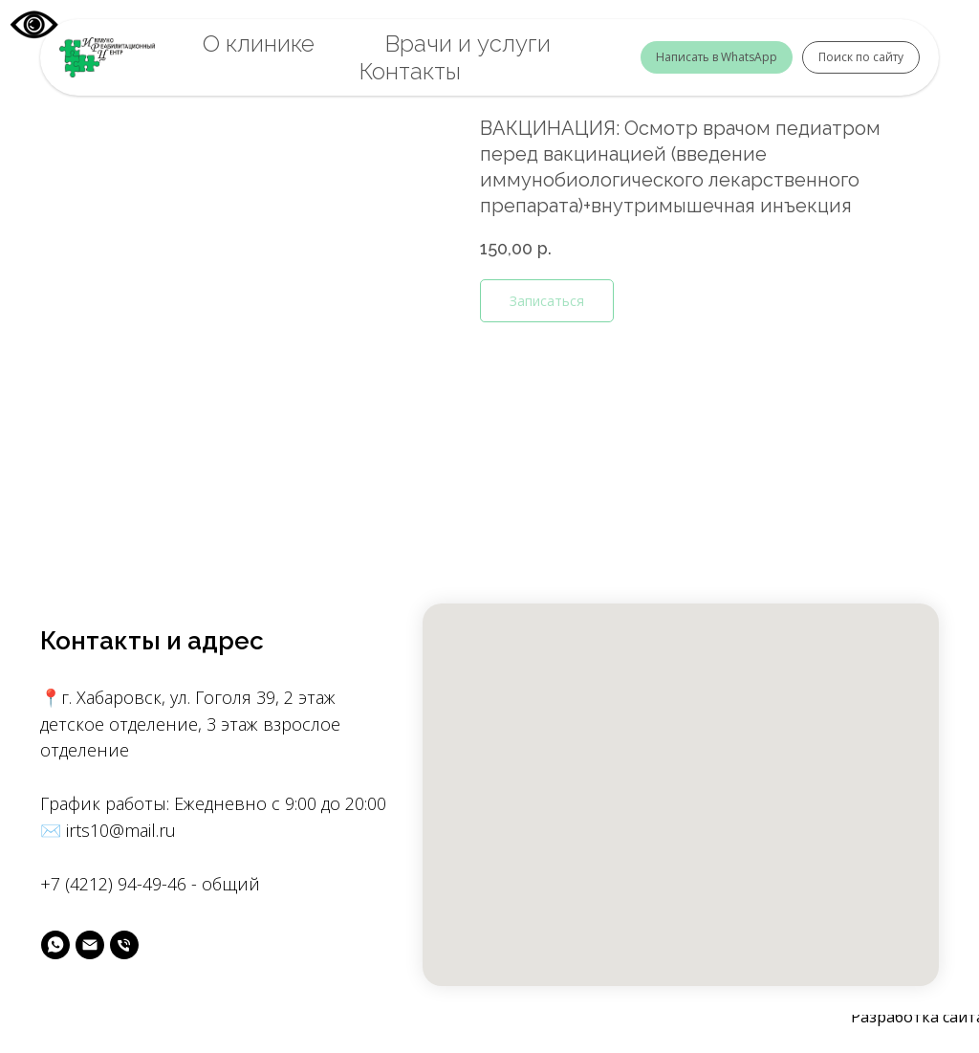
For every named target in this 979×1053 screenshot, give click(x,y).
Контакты (410, 71)
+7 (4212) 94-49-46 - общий (150, 883)
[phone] (124, 945)
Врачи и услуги (468, 43)
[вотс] (55, 945)
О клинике (259, 43)
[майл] (90, 945)
